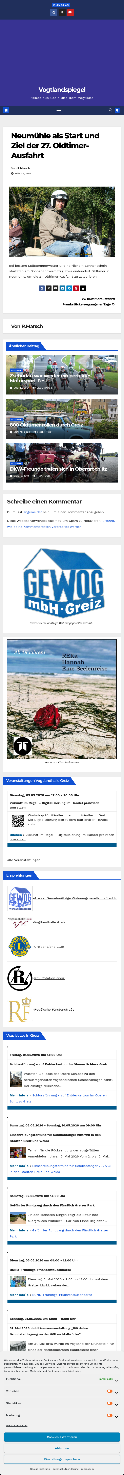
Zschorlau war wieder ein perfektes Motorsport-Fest (50, 378)
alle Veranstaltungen (23, 860)
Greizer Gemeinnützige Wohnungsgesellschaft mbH (75, 898)
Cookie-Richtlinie (40, 1469)
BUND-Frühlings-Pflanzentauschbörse (62, 1295)
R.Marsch (23, 168)
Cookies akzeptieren (62, 1437)
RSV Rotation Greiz (49, 978)
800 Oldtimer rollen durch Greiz (46, 425)
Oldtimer (16, 370)
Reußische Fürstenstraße (54, 1009)
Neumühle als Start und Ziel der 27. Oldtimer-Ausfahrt (55, 145)
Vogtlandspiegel (62, 89)
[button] (110, 110)
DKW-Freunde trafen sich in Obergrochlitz (58, 469)
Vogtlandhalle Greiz (49, 922)
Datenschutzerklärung (66, 1469)
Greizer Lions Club (49, 947)
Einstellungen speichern (62, 1459)
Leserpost (43, 387)
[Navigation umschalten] (59, 110)
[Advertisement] (62, 55)
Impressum (87, 1469)
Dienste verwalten (16, 1425)
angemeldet (32, 512)
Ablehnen (62, 1448)
